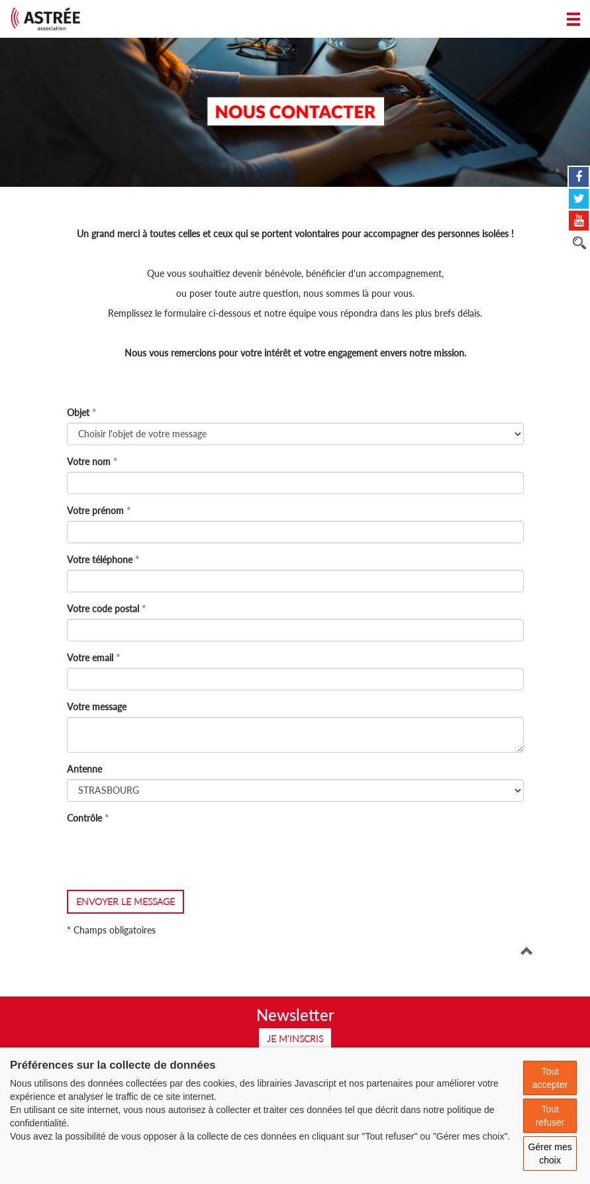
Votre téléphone (99, 559)
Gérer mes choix (550, 1153)
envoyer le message (125, 901)
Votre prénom (95, 510)
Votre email (90, 657)
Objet (78, 412)
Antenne (84, 769)
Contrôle (84, 818)
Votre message (96, 706)
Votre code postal (103, 608)
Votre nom (89, 461)
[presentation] (167, 854)
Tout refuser (550, 1116)
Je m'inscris (295, 1038)
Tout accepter (550, 1078)
